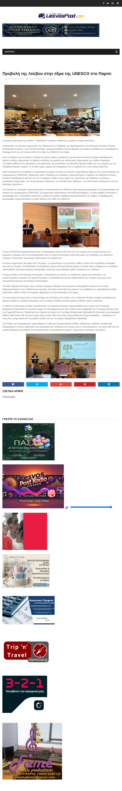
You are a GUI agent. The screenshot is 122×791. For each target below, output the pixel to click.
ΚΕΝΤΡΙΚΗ (9, 52)
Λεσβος (32, 79)
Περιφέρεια (40, 79)
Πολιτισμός (50, 79)
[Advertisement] (37, 41)
